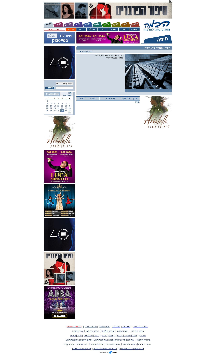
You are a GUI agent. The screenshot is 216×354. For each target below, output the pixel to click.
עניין (79, 335)
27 (55, 111)
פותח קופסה (82, 344)
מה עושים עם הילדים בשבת (131, 348)
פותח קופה (69, 344)
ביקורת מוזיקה (144, 344)
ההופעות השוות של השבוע (105, 348)
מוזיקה (127, 335)
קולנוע (120, 335)
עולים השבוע (86, 340)
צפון (102, 29)
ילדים (104, 335)
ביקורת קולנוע (100, 340)
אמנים (73, 335)
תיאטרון (142, 335)
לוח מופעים (86, 51)
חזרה (137, 102)
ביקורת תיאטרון (143, 340)
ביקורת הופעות (130, 344)
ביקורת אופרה (114, 340)
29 (47, 111)
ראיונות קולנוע (72, 340)
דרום (81, 29)
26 (58, 111)
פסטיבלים (88, 335)
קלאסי (111, 335)
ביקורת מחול (128, 340)
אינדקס (71, 29)
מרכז (124, 29)
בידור (96, 335)
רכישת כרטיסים (54, 29)
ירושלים (92, 29)
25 (62, 111)
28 (51, 111)
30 (70, 113)
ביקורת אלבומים (113, 344)
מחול (134, 335)
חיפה (113, 29)
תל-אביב (134, 29)
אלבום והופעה (97, 344)
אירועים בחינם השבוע (81, 348)
